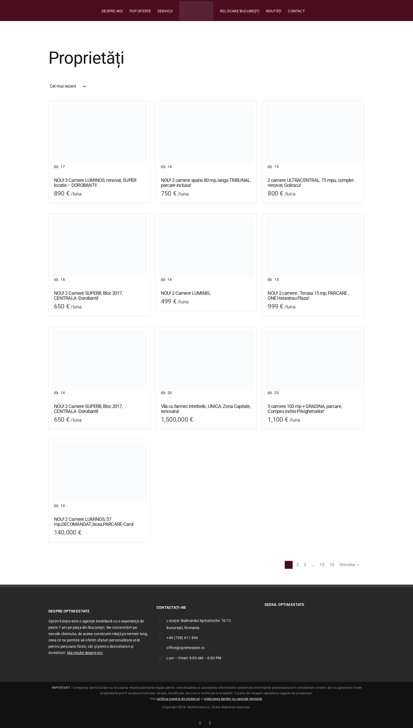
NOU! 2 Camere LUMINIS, (185, 293)
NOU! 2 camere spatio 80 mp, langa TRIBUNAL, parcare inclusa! (206, 183)
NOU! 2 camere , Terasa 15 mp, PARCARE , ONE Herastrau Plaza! (308, 296)
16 (332, 564)
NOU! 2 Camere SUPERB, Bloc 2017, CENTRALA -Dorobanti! (88, 296)
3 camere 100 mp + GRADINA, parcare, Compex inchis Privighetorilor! (305, 409)
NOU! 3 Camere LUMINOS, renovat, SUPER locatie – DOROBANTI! (95, 183)
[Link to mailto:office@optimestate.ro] (210, 723)
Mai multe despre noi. (85, 653)
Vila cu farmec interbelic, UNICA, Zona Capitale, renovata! (205, 409)
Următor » (349, 564)
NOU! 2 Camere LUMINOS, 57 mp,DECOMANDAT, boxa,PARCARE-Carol (93, 522)
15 (321, 564)
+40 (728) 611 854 (182, 638)
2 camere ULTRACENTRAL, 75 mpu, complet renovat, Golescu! (310, 183)
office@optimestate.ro (185, 648)
